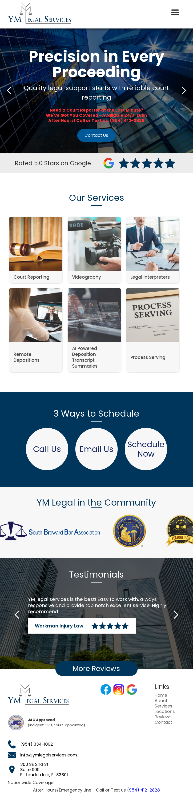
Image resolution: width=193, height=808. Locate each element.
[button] (175, 12)
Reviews (163, 717)
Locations (165, 711)
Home (161, 695)
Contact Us (96, 135)
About (161, 700)
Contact (163, 722)
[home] (39, 13)
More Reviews (96, 669)
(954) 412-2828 (143, 790)
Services (163, 706)
